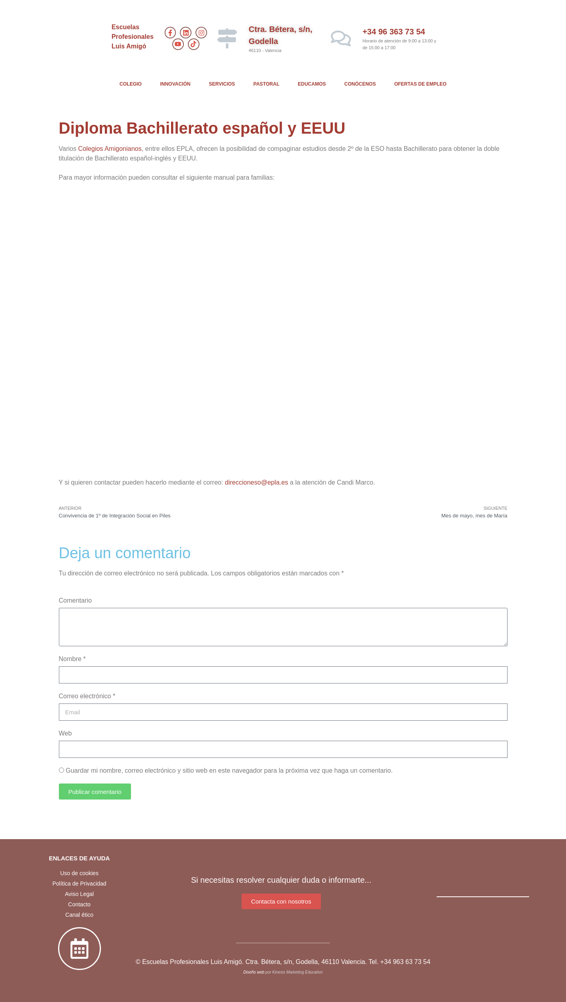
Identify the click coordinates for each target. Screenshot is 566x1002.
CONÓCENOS (360, 84)
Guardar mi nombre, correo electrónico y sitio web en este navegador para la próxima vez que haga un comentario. (229, 770)
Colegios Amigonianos (109, 148)
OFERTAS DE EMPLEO (420, 84)
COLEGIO (130, 84)
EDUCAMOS (312, 84)
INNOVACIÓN (175, 84)
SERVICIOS (222, 84)
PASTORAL (267, 84)
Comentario (75, 600)
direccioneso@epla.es (256, 482)
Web (65, 733)
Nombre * (72, 658)
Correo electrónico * (87, 696)
